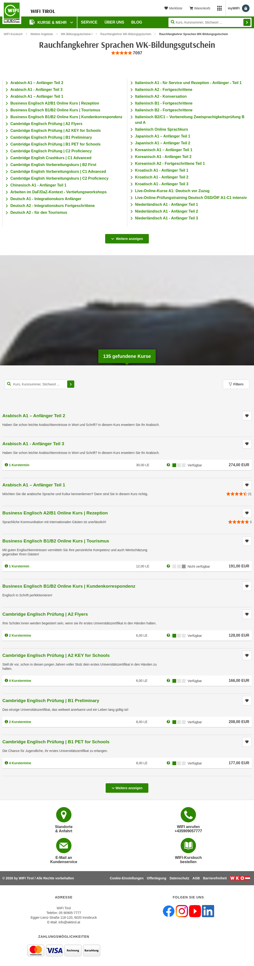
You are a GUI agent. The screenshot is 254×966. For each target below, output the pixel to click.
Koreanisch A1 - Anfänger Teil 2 (163, 157)
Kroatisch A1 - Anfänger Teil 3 (161, 184)
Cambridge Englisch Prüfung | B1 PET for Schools (55, 144)
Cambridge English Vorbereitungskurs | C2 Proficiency (59, 178)
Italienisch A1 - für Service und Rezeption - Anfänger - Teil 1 (188, 83)
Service (89, 22)
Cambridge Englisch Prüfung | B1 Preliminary (51, 137)
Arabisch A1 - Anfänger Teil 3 (36, 90)
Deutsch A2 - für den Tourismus (38, 212)
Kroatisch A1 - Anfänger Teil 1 (161, 170)
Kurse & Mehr (48, 22)
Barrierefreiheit (215, 878)
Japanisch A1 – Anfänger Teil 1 (162, 136)
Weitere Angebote (41, 34)
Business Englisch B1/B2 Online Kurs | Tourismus (55, 110)
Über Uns (114, 22)
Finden (246, 22)
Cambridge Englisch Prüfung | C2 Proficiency (51, 151)
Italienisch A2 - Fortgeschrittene (163, 90)
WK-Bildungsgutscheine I (76, 34)
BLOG (136, 22)
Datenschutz (179, 878)
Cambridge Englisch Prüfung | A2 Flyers (46, 124)
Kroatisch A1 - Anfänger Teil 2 (161, 177)
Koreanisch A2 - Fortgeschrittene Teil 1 (170, 164)
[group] (127, 53)
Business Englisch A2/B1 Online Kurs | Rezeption (54, 103)
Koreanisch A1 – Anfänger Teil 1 (163, 150)
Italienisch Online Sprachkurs (161, 129)
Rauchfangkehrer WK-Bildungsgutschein (125, 34)
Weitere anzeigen (127, 237)
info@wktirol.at (69, 922)
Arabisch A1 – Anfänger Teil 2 (36, 83)
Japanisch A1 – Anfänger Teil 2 (162, 143)
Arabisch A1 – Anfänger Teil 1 (36, 96)
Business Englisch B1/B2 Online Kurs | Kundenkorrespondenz (66, 117)
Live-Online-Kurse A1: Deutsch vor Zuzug (172, 191)
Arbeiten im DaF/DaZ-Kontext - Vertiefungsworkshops (58, 192)
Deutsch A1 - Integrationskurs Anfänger (45, 199)
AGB (196, 878)
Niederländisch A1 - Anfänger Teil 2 (166, 211)
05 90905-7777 (70, 913)
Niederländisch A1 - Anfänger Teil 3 (166, 218)
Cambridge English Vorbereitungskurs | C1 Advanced (58, 172)
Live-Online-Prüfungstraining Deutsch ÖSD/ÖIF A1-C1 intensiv (191, 198)
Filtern (236, 384)
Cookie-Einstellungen (127, 878)
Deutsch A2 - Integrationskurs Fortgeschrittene (52, 206)
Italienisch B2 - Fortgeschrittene (164, 110)
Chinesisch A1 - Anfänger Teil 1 (38, 185)
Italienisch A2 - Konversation (161, 96)
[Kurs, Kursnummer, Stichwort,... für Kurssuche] (40, 384)
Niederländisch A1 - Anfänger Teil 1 (166, 204)
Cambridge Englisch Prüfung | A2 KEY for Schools (55, 131)
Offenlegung (156, 878)
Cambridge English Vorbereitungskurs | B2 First (53, 165)
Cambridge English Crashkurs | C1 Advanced (51, 158)
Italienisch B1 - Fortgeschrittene (164, 103)
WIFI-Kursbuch (13, 34)
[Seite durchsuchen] (210, 22)
